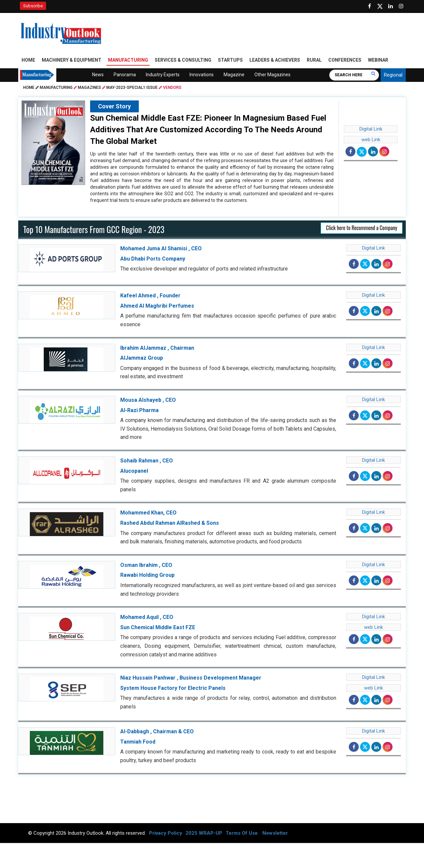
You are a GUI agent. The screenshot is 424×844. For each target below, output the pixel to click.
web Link (370, 141)
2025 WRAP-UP (204, 834)
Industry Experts (163, 76)
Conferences (344, 61)
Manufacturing (128, 61)
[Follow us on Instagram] (401, 6)
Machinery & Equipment (71, 61)
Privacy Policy (165, 834)
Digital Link (370, 130)
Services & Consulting (183, 61)
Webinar (378, 61)
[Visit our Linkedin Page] (391, 6)
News (98, 76)
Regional (393, 76)
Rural (314, 61)
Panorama (125, 76)
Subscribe (33, 5)
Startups (230, 61)
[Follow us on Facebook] (369, 6)
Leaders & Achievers (274, 61)
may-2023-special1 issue (132, 89)
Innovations (201, 76)
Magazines (89, 89)
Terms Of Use (242, 834)
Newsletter (275, 834)
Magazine (234, 76)
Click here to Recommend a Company (361, 229)
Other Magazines (272, 76)
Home (28, 61)
